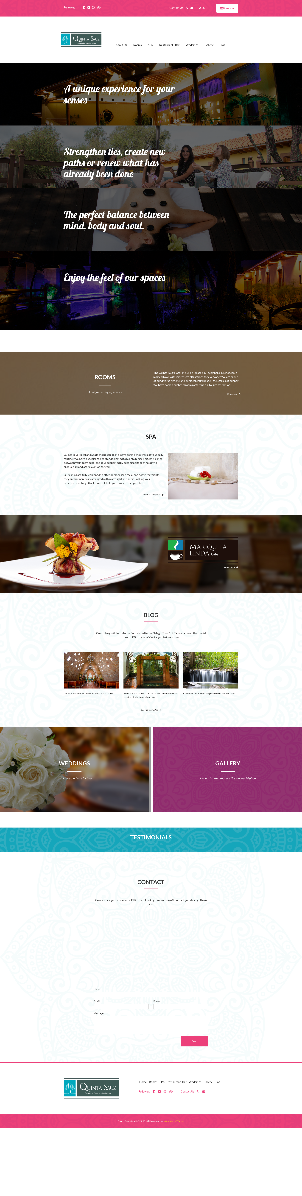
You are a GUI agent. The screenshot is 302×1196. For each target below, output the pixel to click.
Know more (231, 567)
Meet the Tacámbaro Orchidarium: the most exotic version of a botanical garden (150, 695)
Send (194, 1041)
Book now (227, 8)
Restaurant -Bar (177, 1082)
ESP (202, 7)
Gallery (209, 45)
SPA (150, 45)
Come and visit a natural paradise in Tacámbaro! (209, 693)
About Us (121, 45)
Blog (222, 45)
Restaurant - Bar (169, 45)
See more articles (151, 709)
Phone (156, 1001)
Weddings (192, 45)
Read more (234, 394)
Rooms (137, 45)
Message (98, 1013)
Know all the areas (153, 494)
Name (97, 988)
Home (143, 1082)
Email (97, 1001)
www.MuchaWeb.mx (174, 1121)
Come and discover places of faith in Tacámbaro (89, 693)
